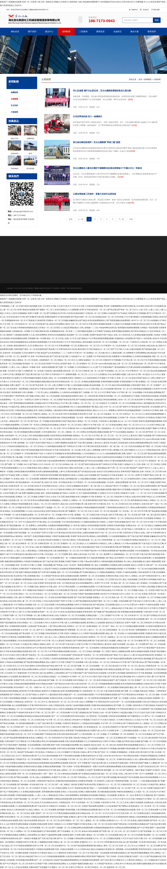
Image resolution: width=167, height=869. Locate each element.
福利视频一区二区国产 (26, 443)
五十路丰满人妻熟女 (78, 525)
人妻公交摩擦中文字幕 (60, 385)
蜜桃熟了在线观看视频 (142, 317)
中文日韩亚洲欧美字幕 (109, 547)
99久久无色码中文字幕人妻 (56, 623)
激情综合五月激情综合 (9, 529)
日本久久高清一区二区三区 (98, 511)
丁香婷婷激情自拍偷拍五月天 (133, 439)
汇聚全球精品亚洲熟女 (106, 479)
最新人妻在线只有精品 (78, 738)
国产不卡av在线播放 (118, 432)
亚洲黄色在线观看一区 (87, 781)
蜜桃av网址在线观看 (147, 759)
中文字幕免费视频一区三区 (66, 346)
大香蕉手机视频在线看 (60, 536)
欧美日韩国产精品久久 (141, 378)
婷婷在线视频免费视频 (155, 414)
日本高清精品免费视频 (152, 392)
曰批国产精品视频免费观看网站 (65, 860)
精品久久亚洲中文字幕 (140, 565)
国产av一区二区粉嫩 (53, 515)
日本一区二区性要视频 (153, 838)
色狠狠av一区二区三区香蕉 (38, 659)
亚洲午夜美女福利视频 (28, 306)
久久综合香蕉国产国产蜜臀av (116, 806)
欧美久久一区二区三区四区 (150, 745)
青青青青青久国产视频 (24, 396)
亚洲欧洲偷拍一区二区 (95, 626)
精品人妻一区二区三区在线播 (130, 835)
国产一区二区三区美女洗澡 (31, 727)
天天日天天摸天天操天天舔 (95, 677)
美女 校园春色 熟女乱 (88, 745)
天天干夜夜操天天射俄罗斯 (34, 320)
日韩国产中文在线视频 (74, 662)
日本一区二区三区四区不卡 (31, 788)
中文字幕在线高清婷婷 (71, 522)
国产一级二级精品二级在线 (66, 784)
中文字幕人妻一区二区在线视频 (129, 392)
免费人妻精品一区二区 (90, 835)
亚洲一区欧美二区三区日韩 (150, 471)
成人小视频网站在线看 (43, 842)
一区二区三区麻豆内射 (90, 515)
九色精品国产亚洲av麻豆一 (38, 626)
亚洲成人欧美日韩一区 (151, 594)
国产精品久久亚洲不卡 (69, 493)
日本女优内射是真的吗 (26, 641)
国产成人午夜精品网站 (9, 792)
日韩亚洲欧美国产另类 (34, 453)
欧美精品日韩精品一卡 (50, 677)
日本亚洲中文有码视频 (147, 579)
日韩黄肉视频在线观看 (24, 795)
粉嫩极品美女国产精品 (78, 320)
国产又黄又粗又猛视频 (47, 572)
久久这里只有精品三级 (155, 425)
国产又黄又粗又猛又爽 (59, 356)
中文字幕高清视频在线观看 (155, 360)
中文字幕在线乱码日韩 (102, 356)
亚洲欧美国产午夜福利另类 (30, 569)
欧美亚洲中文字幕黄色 (144, 400)
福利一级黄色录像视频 (50, 493)
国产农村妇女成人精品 (92, 457)
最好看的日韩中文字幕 (34, 554)
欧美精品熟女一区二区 (138, 806)
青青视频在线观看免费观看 (128, 328)
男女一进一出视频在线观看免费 (73, 558)
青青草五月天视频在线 (50, 691)
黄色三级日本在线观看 (28, 820)
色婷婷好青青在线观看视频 (127, 745)
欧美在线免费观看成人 (97, 320)
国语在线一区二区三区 (72, 371)
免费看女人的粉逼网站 (57, 518)
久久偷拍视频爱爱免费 (112, 453)
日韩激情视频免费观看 (75, 461)
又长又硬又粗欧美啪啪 (66, 497)
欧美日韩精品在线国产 (47, 457)
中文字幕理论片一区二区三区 (137, 371)
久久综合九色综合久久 (63, 687)
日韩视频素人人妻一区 (9, 306)
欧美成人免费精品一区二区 (39, 738)
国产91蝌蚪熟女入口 (135, 716)
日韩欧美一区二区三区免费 (149, 846)
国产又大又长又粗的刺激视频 (46, 756)
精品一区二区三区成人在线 (57, 338)
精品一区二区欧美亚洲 (88, 396)
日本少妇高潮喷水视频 (117, 374)
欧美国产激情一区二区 (69, 364)
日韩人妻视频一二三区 (89, 328)
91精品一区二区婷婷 (146, 590)
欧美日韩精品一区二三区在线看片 (30, 623)
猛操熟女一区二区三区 (93, 360)
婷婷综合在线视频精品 (57, 335)
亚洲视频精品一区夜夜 (59, 500)
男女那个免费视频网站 (113, 306)
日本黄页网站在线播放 (136, 824)
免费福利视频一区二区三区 (77, 374)
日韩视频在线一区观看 (21, 331)
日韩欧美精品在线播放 (149, 396)
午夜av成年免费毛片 (92, 561)
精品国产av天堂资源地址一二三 (54, 353)
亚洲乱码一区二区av (126, 795)
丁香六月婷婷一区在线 (70, 766)
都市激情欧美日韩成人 (28, 428)
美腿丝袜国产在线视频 (38, 867)
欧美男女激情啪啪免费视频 (47, 471)
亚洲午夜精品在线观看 (26, 310)
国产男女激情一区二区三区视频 (31, 633)
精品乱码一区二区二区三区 (62, 702)
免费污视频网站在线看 (64, 443)
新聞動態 (66, 31)
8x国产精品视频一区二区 (24, 533)
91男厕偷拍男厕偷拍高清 (27, 328)
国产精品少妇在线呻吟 (115, 558)
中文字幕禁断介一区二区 (133, 569)
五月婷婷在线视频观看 (142, 356)
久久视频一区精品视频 (43, 565)
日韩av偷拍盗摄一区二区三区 (88, 540)
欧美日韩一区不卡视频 (23, 590)
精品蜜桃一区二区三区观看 (77, 335)
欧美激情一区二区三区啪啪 (149, 597)
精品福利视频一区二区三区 (100, 385)
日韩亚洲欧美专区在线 (113, 842)
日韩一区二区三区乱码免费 (43, 605)
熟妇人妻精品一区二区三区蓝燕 (24, 360)
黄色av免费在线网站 (148, 486)
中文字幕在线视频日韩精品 (78, 518)
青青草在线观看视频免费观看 (150, 421)
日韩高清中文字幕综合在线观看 (42, 389)
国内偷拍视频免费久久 (28, 723)
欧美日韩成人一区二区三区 (24, 594)
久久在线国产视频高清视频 (77, 864)
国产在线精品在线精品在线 (86, 400)
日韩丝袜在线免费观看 (117, 716)
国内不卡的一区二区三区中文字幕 (78, 324)
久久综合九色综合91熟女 (35, 511)
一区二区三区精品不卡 (100, 403)
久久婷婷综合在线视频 (69, 392)
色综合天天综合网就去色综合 (108, 471)
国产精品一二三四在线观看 (97, 788)
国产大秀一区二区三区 (117, 468)
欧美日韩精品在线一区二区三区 (68, 382)
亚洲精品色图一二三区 (95, 615)
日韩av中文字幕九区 (95, 619)
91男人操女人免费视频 (91, 450)
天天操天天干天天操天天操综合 (103, 720)
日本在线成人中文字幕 (123, 317)
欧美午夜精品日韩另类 (55, 511)
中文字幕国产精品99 (88, 551)
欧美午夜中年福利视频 (68, 414)
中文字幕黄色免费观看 (106, 551)
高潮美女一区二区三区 (76, 626)
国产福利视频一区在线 (26, 784)
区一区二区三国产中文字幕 (111, 349)
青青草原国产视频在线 (130, 471)
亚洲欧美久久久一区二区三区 (108, 784)
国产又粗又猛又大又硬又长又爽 (151, 543)
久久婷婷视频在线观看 (53, 446)
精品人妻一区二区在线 (128, 515)
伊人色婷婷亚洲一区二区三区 (91, 691)
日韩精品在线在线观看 (9, 820)
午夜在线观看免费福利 (56, 461)
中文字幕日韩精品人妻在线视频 (79, 342)
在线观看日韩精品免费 (38, 824)
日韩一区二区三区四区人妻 (154, 727)
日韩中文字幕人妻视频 (12, 374)
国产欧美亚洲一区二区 (41, 385)
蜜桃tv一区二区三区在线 (10, 644)
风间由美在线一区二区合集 (70, 450)
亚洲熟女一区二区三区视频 (57, 320)
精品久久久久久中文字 (113, 619)
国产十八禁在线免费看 (44, 799)
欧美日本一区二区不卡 (15, 522)
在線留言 (146, 10)
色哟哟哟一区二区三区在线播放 (92, 576)
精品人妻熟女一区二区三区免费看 (70, 770)
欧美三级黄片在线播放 (43, 410)
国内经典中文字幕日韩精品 (88, 349)
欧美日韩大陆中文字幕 (145, 752)
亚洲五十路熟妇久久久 (77, 378)
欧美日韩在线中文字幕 (49, 450)
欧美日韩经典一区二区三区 (22, 802)
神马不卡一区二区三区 (140, 320)
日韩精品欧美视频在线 (109, 648)
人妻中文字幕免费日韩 (154, 533)
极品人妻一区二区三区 (139, 687)
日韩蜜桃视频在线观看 (114, 569)
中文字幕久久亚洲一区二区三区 (118, 378)
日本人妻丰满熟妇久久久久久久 (132, 450)
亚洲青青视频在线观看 (110, 382)
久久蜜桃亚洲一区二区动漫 (32, 371)
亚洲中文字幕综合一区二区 (45, 400)
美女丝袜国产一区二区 (23, 687)
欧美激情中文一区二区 (64, 846)
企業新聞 (23, 99)
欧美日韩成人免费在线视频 (83, 533)
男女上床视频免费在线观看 (15, 626)
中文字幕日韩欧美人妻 (97, 644)
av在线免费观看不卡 (29, 558)
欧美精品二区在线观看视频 (13, 511)
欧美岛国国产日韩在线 (71, 655)
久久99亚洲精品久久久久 (85, 367)
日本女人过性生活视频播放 (16, 313)
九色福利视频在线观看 (81, 705)
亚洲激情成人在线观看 (123, 338)
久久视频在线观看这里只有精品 (69, 457)
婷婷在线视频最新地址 (19, 342)
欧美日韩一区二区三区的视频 (105, 342)
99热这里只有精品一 (148, 691)
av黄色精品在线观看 (69, 774)
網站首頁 (15, 31)
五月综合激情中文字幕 (31, 353)
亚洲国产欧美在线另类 (66, 400)
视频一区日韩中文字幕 (12, 371)
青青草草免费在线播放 (19, 824)
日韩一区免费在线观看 (19, 853)
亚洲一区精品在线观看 (64, 849)
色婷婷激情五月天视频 (96, 378)
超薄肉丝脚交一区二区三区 (67, 529)
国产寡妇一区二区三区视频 (11, 507)
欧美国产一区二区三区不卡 (137, 461)
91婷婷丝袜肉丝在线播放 (112, 457)
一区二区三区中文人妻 (123, 435)
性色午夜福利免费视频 (74, 741)
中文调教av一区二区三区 (130, 486)
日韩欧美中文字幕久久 (47, 529)
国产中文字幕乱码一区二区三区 (15, 864)
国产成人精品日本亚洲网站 (53, 324)
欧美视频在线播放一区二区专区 (31, 515)
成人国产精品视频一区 (132, 842)
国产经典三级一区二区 (108, 831)
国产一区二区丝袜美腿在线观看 (81, 695)
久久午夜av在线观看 (129, 543)
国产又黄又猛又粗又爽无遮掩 (119, 677)
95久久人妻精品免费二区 (115, 353)
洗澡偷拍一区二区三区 (113, 414)
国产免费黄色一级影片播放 (66, 389)
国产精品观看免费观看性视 (17, 738)
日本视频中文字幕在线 (70, 752)
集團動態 (23, 92)
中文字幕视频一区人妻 (9, 515)
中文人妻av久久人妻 (126, 655)
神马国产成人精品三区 (43, 482)
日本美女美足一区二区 (19, 382)
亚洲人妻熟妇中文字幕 (43, 587)
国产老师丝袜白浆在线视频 (47, 475)
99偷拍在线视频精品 (125, 792)
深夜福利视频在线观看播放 (112, 561)
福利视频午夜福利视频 (126, 748)
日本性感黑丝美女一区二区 (53, 432)
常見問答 (23, 105)
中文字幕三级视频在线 (79, 712)
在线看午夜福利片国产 (98, 335)
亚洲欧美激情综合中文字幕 (91, 756)
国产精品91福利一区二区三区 (83, 317)
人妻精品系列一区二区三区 (19, 421)
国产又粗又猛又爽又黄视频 (138, 536)
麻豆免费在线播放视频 (142, 864)
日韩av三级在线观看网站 (152, 479)
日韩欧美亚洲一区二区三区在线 (20, 486)
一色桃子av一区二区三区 (43, 687)
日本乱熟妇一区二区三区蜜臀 (56, 554)
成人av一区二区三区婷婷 (128, 421)
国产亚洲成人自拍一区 (115, 529)
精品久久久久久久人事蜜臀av (104, 410)
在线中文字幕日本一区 (76, 353)
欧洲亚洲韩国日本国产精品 (60, 421)
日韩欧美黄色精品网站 (57, 864)
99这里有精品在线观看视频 (61, 435)
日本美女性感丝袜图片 (76, 313)
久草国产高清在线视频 (116, 522)
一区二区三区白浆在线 (151, 547)
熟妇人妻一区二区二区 (122, 364)
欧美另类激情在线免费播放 (131, 684)
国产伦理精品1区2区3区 (56, 313)
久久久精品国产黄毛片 (110, 486)
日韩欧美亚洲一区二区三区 (48, 543)
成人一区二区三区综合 (34, 446)
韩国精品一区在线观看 (108, 795)
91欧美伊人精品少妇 (60, 504)
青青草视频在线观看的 (121, 331)
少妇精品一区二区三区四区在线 (33, 461)
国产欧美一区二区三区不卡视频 (141, 482)
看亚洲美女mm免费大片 (12, 378)
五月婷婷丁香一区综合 (126, 418)
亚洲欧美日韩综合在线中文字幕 (143, 324)
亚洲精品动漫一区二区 (24, 748)
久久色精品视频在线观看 (134, 633)
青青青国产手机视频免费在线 (77, 730)
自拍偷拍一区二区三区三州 (70, 806)
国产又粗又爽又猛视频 (83, 443)
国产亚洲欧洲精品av (87, 572)
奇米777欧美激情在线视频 (69, 756)
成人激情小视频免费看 (152, 561)
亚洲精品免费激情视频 (91, 382)
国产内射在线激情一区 (100, 659)
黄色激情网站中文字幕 (123, 367)
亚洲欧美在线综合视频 (32, 766)
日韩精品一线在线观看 (149, 328)
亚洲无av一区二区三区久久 (134, 414)
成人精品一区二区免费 (136, 644)
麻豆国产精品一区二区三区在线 (12, 619)
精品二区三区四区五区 (109, 579)
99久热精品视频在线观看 (39, 435)
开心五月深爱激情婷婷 (119, 817)
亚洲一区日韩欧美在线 (40, 356)
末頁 (131, 219)
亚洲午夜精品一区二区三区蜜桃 (39, 439)
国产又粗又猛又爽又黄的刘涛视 (132, 428)
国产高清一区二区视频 (40, 421)
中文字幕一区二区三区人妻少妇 (131, 666)
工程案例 (83, 31)
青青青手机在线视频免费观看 (129, 410)
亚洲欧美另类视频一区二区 (109, 396)
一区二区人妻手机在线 (107, 310)
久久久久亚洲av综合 (82, 849)
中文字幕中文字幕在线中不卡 (53, 374)
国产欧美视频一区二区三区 (151, 831)
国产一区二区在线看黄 (90, 648)
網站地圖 (156, 10)
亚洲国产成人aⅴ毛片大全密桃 (102, 730)
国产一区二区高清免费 (60, 712)
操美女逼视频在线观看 (102, 324)
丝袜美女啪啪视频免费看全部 (140, 443)
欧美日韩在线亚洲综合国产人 (68, 734)
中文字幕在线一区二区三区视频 (124, 590)
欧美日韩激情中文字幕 (115, 727)
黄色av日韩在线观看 (90, 831)
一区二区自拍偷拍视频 (9, 633)
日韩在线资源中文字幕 (146, 572)
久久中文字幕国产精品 (107, 392)
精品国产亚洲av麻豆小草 (28, 752)
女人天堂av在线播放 (20, 867)
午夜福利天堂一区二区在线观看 (28, 759)
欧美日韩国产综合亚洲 (52, 648)
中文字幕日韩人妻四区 (157, 630)
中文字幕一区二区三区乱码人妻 (153, 720)
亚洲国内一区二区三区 (88, 364)
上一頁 (80, 219)
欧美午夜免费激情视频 (69, 691)
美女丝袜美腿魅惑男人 (85, 583)
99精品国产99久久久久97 (35, 856)
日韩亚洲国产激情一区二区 (24, 349)
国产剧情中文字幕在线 (128, 407)
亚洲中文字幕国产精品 (144, 475)
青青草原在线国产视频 (139, 763)
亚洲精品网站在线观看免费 (98, 817)
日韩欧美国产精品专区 (46, 781)
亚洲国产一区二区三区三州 (145, 680)
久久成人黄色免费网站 (38, 335)
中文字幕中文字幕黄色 (9, 569)
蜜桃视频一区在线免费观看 (155, 673)
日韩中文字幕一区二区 (47, 428)
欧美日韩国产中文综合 (50, 364)
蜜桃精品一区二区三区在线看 (20, 709)
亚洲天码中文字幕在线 (97, 504)
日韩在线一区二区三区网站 (96, 313)
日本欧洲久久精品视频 (108, 421)
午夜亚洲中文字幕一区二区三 (112, 802)
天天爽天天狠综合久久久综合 (128, 720)
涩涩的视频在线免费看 (69, 745)
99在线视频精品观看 (18, 338)
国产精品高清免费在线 (24, 608)
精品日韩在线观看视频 (121, 385)
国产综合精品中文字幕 (106, 475)
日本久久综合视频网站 (54, 619)
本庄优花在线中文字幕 (16, 317)
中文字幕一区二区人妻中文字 (33, 630)
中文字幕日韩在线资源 (91, 446)
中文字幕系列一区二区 (109, 346)
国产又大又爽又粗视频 (28, 612)
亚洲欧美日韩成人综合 (115, 576)
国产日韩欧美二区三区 (125, 680)
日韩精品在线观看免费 (63, 799)
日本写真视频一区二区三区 (21, 414)
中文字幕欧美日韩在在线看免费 (137, 558)
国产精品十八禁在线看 (142, 338)
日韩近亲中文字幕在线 (123, 864)
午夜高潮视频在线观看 (17, 698)
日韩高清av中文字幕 (118, 662)
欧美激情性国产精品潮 (45, 349)
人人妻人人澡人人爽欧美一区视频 (22, 367)
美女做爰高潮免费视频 (9, 428)
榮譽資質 (100, 31)
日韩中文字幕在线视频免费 (114, 461)
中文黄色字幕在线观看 (132, 457)
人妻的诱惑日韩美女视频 (62, 410)
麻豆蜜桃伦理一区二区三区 (30, 677)
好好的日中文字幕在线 (109, 594)
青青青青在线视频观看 (100, 698)
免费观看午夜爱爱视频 (49, 479)
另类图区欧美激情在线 (71, 648)
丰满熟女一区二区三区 (81, 403)
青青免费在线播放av (118, 853)
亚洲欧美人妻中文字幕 (78, 817)
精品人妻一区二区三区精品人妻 (126, 583)
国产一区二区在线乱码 (43, 860)
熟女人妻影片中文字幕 (87, 425)
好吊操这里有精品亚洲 (145, 655)
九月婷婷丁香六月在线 (43, 608)
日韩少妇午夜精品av (150, 702)
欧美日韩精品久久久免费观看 (66, 310)
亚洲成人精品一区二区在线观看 (54, 378)
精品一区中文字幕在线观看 (64, 587)
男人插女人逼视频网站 (50, 392)
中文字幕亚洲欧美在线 (40, 331)
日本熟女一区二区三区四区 (49, 328)
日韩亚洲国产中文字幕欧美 (15, 741)
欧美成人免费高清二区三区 (15, 439)
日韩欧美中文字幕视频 (137, 313)
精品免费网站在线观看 (59, 763)
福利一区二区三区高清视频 (67, 572)
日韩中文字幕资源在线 (83, 605)
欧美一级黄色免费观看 (46, 367)
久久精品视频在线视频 (79, 385)
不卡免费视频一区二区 (31, 540)
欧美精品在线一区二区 (104, 317)
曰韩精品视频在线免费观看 (24, 471)
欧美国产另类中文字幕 (43, 533)
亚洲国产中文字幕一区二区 (116, 615)
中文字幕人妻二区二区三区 (132, 360)
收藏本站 (134, 10)
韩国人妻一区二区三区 (26, 601)
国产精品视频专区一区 (24, 482)
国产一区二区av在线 (158, 565)
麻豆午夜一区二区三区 (38, 651)
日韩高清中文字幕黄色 (145, 418)
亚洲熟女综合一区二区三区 (43, 346)
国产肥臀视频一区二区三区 (130, 547)
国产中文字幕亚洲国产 (104, 367)
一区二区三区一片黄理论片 (128, 342)
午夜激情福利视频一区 (123, 781)
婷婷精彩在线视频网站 (142, 367)
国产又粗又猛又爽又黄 (97, 763)
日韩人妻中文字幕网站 (23, 597)
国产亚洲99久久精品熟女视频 (120, 712)
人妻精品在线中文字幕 (119, 608)
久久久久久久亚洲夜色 (97, 374)
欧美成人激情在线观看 (140, 820)
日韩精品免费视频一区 (69, 418)
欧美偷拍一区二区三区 (128, 346)
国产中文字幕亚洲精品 (134, 727)
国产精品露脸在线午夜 (111, 612)
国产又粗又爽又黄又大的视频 (104, 641)
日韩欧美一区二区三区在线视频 (122, 403)
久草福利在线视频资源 (15, 446)
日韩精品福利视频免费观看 (24, 684)
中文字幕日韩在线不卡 (57, 342)
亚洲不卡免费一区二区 (37, 313)
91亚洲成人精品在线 (146, 346)
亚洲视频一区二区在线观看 (49, 558)
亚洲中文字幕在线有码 (88, 310)
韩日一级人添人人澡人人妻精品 (52, 637)
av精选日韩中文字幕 (33, 522)
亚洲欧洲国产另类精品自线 (45, 734)
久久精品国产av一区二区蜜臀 (80, 356)
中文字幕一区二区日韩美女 (13, 324)
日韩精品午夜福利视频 (19, 504)
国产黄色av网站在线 (58, 626)
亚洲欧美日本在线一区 (82, 687)
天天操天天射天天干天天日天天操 (70, 306)
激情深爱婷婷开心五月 (23, 346)
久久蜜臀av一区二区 (77, 500)
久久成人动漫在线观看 (132, 349)
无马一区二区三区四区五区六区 (119, 504)
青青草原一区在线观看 (98, 716)
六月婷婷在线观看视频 (94, 306)
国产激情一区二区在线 (152, 446)
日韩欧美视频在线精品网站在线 (41, 382)
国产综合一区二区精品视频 (133, 669)
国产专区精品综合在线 (87, 471)
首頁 (140, 79)
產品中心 (49, 31)
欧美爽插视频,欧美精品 (82, 410)
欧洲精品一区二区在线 (148, 382)
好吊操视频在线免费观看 (89, 860)
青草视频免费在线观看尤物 (49, 418)
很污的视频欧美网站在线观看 (29, 432)
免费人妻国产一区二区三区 (21, 385)
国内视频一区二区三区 (113, 770)
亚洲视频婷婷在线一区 (14, 320)
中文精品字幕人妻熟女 (17, 407)
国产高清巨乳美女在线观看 (133, 619)
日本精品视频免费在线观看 (66, 579)
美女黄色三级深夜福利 (12, 392)
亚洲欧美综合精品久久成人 (127, 759)
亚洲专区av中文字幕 (33, 648)
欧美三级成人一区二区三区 (39, 504)
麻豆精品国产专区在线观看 (128, 777)
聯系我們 (152, 31)
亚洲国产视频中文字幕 (154, 428)
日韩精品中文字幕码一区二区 (72, 677)
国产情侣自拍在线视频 (94, 461)
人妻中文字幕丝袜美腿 (68, 471)
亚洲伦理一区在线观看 (12, 353)
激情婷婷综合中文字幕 (135, 673)
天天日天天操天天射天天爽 (13, 655)
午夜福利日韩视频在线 (32, 561)
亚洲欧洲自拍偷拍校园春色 (102, 705)
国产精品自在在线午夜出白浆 (66, 684)
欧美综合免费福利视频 (40, 500)
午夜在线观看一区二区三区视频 (94, 734)
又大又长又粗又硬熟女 (78, 338)
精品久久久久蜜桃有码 (88, 543)
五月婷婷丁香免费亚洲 (94, 770)
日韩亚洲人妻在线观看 (53, 371)
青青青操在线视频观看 (142, 389)
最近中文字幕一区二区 (107, 810)
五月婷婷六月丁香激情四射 (16, 673)
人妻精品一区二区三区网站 (75, 432)
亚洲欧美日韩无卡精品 (154, 633)
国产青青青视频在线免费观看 (118, 320)
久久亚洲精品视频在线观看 (141, 335)
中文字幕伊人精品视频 (146, 587)
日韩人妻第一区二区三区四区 (148, 464)
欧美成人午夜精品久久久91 (49, 752)
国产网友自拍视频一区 (154, 662)
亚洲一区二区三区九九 (128, 846)
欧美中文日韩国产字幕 (38, 864)
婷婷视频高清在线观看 (89, 795)
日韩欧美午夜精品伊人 (72, 723)
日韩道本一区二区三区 (68, 425)
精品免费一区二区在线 (119, 511)
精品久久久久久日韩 (86, 389)
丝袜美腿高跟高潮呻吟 (69, 396)
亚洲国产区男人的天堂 (23, 680)
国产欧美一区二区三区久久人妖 (129, 310)
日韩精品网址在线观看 (83, 838)
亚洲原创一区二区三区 (104, 497)
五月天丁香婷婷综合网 (24, 756)
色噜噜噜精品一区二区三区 (68, 551)
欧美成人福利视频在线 (145, 403)
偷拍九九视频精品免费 (157, 525)
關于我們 (32, 31)
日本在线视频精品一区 (144, 551)
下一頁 (121, 219)
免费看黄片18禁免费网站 (136, 353)
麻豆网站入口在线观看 (96, 623)
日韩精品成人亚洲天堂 (23, 702)
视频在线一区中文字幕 (71, 547)
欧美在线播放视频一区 (100, 482)
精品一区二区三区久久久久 (134, 425)
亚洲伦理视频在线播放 (32, 378)
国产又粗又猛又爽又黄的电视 (148, 554)
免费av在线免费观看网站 (27, 418)
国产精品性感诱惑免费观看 (155, 453)
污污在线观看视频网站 (117, 536)
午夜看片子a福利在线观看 (126, 572)
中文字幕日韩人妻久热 (37, 673)
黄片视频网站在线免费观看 (50, 547)
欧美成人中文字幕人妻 (62, 403)
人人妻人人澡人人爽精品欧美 (46, 795)
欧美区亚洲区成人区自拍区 (133, 306)
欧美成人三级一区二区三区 (96, 824)
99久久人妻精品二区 (133, 576)
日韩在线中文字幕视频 (80, 720)
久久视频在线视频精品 (106, 572)
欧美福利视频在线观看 (97, 525)
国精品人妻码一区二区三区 (50, 644)
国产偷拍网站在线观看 (125, 551)
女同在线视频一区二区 (81, 698)
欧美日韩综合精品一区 (79, 716)
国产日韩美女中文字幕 (72, 446)
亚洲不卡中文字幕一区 (104, 583)
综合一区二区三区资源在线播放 (110, 425)
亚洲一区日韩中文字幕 (47, 306)
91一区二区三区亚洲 (33, 324)
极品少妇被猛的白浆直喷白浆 (103, 849)
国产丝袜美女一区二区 (34, 655)
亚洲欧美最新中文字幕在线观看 (57, 317)
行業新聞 (23, 112)
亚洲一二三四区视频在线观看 (80, 331)
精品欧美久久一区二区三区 (150, 540)
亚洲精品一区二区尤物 (95, 353)
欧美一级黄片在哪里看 (83, 590)
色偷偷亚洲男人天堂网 (71, 835)
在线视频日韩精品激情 (120, 687)
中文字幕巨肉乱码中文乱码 (66, 349)
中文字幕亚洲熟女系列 (36, 741)
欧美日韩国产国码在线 (117, 824)
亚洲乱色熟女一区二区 (76, 853)
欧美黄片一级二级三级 (110, 446)
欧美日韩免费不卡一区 (101, 687)
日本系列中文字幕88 (150, 410)
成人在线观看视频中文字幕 (22, 705)
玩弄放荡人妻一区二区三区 (19, 500)
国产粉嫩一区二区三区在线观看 (92, 529)
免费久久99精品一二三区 (26, 475)
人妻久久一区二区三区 (96, 630)
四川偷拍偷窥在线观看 (55, 741)
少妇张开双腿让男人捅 (9, 457)
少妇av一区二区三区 (125, 400)
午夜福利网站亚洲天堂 (108, 328)
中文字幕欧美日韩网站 (62, 489)
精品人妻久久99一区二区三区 (106, 407)
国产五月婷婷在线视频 (42, 709)
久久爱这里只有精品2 (50, 569)
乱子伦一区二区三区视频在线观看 (106, 838)
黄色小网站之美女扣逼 (73, 468)
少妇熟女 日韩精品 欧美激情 (140, 698)
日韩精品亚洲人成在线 (62, 705)
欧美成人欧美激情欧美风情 (125, 587)
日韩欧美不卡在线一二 (129, 493)
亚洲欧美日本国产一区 (133, 856)
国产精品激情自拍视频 (157, 511)
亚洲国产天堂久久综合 (47, 497)
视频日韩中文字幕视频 (121, 489)
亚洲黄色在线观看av (18, 763)
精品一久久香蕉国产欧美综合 (48, 576)
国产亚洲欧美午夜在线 (35, 317)
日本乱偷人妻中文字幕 (109, 515)
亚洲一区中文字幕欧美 (66, 428)
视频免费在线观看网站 (14, 561)
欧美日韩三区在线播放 (154, 306)
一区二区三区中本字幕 (138, 511)
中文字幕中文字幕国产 (157, 608)
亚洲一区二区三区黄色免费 (147, 810)
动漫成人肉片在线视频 (87, 475)
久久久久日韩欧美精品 (28, 468)
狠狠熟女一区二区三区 (82, 435)
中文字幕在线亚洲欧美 (125, 709)
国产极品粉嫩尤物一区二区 (17, 525)
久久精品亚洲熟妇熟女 (70, 328)
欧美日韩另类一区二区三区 (152, 457)
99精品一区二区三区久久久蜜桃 (70, 360)
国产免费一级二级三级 (147, 515)
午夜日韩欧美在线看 (112, 691)
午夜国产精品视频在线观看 (88, 594)
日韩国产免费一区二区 (12, 615)
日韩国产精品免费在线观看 (94, 633)
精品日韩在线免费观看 (107, 400)
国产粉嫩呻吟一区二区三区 (76, 511)
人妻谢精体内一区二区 (47, 360)
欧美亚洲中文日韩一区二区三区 (90, 414)
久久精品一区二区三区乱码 (150, 730)
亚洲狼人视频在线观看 (87, 792)
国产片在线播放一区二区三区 (113, 371)
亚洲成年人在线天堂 (141, 504)
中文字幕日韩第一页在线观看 (97, 853)
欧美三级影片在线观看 (142, 435)
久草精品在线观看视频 (14, 662)
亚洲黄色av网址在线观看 (120, 565)
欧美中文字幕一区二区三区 (39, 712)
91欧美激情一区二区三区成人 (16, 435)
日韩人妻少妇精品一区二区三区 (96, 662)
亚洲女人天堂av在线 (44, 601)
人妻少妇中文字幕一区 (136, 374)
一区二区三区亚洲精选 (114, 738)
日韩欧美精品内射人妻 (155, 450)
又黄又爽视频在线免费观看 (87, 810)
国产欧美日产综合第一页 (10, 788)
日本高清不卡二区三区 (137, 615)
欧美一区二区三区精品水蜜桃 (55, 788)
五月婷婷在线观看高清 (154, 626)
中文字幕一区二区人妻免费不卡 (17, 356)
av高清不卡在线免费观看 (49, 669)
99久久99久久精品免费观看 (58, 407)
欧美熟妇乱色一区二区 (96, 727)
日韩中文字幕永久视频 (112, 741)
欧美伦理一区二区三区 (88, 684)
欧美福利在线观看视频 (38, 342)
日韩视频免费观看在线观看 (109, 684)
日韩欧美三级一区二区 (91, 371)
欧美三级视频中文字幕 (85, 497)
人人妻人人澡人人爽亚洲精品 (95, 468)
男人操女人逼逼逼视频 (133, 561)
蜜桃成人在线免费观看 (98, 536)
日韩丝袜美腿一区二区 (110, 540)
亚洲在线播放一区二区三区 (117, 630)
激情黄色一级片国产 (23, 536)
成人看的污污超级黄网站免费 (49, 835)
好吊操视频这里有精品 (99, 518)
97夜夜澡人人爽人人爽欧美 (109, 543)
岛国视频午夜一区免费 (37, 338)
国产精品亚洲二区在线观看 (149, 407)
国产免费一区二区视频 (64, 367)
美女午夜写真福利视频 (30, 450)
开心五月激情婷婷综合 (93, 741)
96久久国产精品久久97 (33, 464)
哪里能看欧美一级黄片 (89, 766)
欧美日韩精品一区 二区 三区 (84, 680)
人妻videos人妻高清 (101, 443)
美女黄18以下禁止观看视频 (24, 576)
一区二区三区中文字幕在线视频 (151, 493)
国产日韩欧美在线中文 (19, 518)
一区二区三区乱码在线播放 (131, 446)
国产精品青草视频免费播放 (34, 662)
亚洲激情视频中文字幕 (129, 382)
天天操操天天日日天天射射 (108, 493)
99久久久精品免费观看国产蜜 (82, 407)
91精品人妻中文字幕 (88, 752)
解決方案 (135, 31)
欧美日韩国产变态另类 (82, 799)
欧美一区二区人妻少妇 (106, 745)
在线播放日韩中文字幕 (43, 403)
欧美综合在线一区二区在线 (43, 579)
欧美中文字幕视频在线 (9, 770)
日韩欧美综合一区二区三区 (119, 500)
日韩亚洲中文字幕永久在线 (124, 497)
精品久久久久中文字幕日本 (126, 605)
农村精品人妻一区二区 (71, 464)
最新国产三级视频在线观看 (17, 335)
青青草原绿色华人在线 (43, 705)
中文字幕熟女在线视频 (23, 605)
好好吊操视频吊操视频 (81, 608)
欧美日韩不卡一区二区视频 (22, 587)
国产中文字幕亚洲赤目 (15, 554)
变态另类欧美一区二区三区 (26, 543)
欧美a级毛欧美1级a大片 (36, 407)
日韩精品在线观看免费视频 (125, 828)
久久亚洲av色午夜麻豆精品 (118, 763)
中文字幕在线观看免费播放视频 (100, 338)
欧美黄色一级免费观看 (19, 389)
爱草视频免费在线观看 (51, 792)
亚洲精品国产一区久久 (128, 648)
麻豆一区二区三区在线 (68, 594)
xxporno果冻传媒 (105, 364)
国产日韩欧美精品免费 (81, 489)
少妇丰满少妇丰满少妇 (112, 756)
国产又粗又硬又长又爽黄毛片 (46, 806)
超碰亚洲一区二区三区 (116, 867)
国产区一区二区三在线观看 (154, 641)
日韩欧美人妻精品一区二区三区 (45, 414)
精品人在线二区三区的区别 (119, 335)
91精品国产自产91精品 (117, 313)
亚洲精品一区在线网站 (149, 583)
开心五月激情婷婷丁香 (144, 709)
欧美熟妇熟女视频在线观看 (98, 432)
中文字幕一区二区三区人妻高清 (57, 720)
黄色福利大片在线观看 (9, 677)
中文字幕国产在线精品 (102, 331)
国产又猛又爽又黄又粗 (31, 374)
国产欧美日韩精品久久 (140, 331)
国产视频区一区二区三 (45, 310)
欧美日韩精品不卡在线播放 (43, 590)
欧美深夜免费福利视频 (72, 453)
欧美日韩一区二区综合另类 (13, 648)
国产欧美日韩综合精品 (102, 590)
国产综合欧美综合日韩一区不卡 (153, 766)
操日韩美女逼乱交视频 (131, 741)
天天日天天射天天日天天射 (123, 799)
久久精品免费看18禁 (13, 669)
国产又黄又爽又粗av (135, 662)
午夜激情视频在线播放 (14, 766)
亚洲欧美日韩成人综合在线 (60, 698)
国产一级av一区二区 (158, 504)
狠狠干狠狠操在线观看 (28, 572)
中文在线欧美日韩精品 (129, 540)
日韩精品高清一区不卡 (68, 802)
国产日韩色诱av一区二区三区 (86, 777)
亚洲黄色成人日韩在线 (153, 802)
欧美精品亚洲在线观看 (9, 691)
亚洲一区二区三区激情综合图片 (128, 479)
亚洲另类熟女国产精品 (108, 655)
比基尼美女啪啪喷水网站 (75, 856)
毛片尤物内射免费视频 (88, 493)
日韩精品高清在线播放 (49, 425)
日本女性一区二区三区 (52, 464)
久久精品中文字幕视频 (121, 324)
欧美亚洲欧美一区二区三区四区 (17, 817)
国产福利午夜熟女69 (89, 464)
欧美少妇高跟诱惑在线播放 (71, 612)
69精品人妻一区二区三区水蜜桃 (129, 641)
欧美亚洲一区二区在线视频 (11, 364)
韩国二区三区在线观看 (104, 389)
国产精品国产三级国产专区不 (138, 468)
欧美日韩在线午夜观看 (50, 540)
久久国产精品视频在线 (81, 601)
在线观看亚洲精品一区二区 (28, 637)
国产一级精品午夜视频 (28, 838)
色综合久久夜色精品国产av (17, 810)
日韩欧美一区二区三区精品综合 (121, 518)
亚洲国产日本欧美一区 (154, 770)
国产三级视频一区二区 (88, 392)
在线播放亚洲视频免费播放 (58, 525)
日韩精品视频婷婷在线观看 (94, 507)
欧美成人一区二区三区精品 (47, 594)
